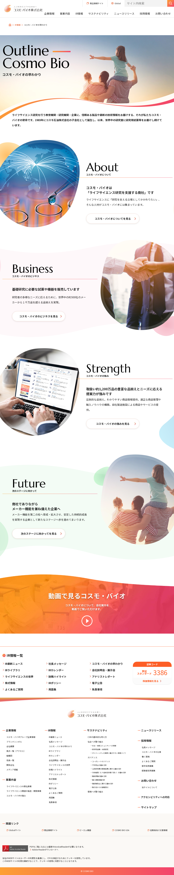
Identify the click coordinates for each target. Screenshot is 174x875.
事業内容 (65, 13)
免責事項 (97, 689)
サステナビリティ (98, 13)
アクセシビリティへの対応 (154, 797)
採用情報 (145, 13)
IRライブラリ (12, 670)
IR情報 (79, 13)
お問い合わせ (163, 13)
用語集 (52, 689)
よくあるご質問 (14, 689)
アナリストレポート (103, 676)
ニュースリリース (124, 13)
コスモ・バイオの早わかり (107, 664)
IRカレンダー (56, 670)
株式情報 (10, 683)
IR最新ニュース (14, 664)
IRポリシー (54, 683)
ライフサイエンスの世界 (19, 676)
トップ (10, 25)
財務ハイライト (57, 676)
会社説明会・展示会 (103, 670)
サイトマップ (147, 807)
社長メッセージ (57, 664)
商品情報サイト (95, 3)
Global (116, 3)
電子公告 (97, 683)
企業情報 (49, 13)
